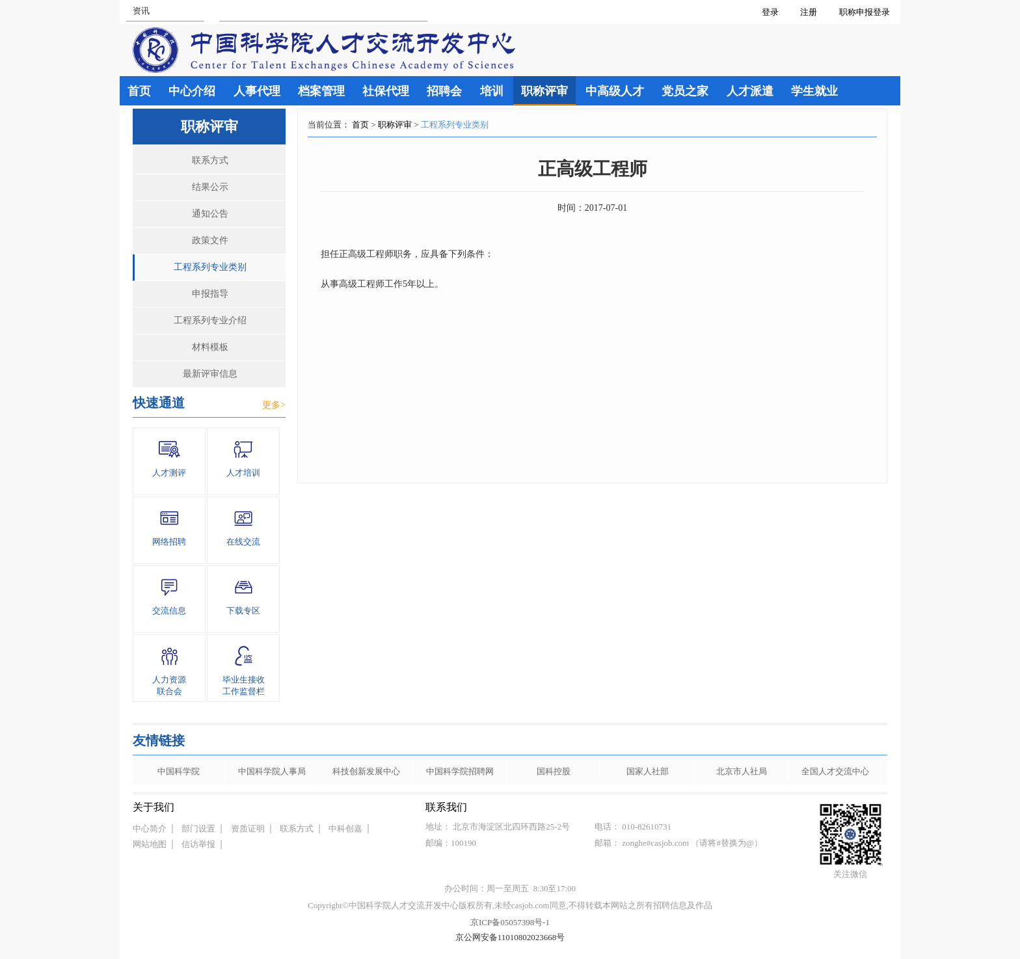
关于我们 (153, 807)
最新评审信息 (210, 374)
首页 (360, 124)
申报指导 (210, 294)
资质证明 (248, 828)
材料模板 (210, 347)
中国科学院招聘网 (460, 771)
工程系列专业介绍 (210, 320)
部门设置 (198, 828)
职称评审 (395, 124)
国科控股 (553, 771)
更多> (274, 405)
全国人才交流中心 (835, 771)
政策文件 (210, 240)
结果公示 (210, 187)
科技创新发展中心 (366, 771)
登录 (770, 12)
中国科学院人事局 (272, 771)
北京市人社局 (741, 771)
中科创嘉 (345, 828)
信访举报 (198, 844)
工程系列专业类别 (210, 267)
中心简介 (150, 828)
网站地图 (150, 844)
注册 (808, 12)
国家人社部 (647, 771)
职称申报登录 (866, 12)
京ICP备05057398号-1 (510, 922)
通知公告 (210, 214)
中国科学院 (178, 771)
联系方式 (210, 160)
